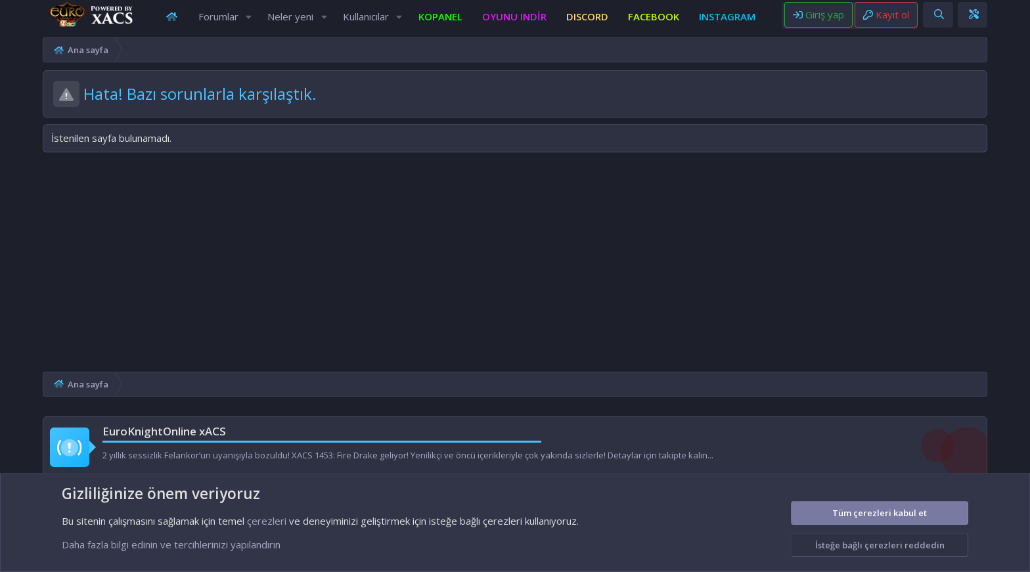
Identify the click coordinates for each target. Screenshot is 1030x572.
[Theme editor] (1009, 19)
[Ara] (974, 19)
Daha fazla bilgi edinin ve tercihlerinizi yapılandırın (171, 544)
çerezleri (266, 520)
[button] (248, 21)
